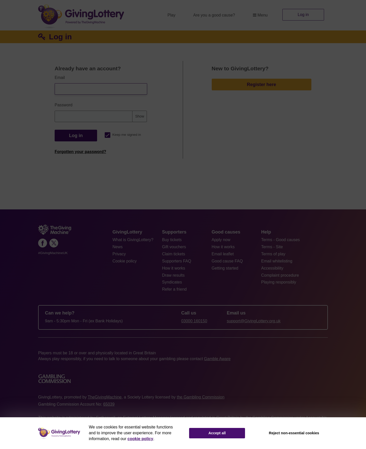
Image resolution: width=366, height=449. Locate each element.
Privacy (119, 254)
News (118, 247)
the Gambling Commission (200, 397)
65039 (109, 404)
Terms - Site (272, 247)
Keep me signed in (123, 134)
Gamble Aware (217, 359)
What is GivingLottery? (133, 240)
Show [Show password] (139, 116)
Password (63, 105)
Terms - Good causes (280, 240)
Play (171, 15)
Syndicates (172, 282)
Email (60, 77)
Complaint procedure (280, 275)
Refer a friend (174, 289)
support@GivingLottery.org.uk (254, 321)
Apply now (221, 240)
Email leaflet (223, 254)
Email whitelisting (277, 261)
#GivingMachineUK (53, 253)
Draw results (173, 275)
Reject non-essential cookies (294, 433)
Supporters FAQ (176, 261)
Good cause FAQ (227, 261)
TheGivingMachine (104, 397)
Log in (303, 14)
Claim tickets (173, 254)
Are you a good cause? (214, 15)
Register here (261, 84)
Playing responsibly (278, 282)
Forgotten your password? (80, 151)
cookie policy (140, 439)
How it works (173, 268)
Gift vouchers (174, 247)
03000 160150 (194, 321)
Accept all (217, 433)
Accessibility (272, 268)
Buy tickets (172, 240)
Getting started (225, 268)
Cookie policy (125, 261)
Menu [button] (260, 15)
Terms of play (273, 254)
